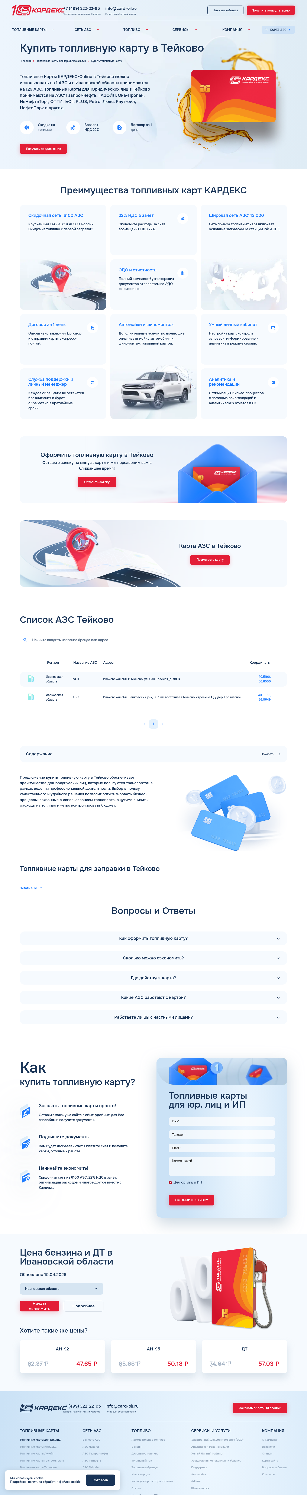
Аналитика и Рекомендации (209, 1430)
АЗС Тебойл (90, 1448)
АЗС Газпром (91, 1455)
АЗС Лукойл (91, 1430)
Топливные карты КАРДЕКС (40, 1430)
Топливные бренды (144, 1448)
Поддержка (197, 1448)
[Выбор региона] (61, 1274)
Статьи (135, 1467)
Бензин (135, 1430)
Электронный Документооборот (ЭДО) (217, 1424)
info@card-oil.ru (143, 8)
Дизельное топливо (144, 1436)
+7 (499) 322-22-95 (103, 8)
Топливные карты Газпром (39, 1455)
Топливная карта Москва (38, 1461)
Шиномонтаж (198, 1467)
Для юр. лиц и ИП (188, 1168)
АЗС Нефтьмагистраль (99, 1467)
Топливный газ (140, 1442)
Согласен (100, 1480)
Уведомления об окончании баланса (215, 1442)
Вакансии (267, 1430)
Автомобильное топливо (148, 1424)
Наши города (139, 1455)
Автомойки (197, 1455)
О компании (269, 1424)
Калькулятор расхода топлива (152, 1461)
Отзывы (265, 1436)
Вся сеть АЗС (92, 1424)
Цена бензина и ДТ (143, 1473)
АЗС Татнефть (92, 1442)
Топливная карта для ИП (38, 1467)
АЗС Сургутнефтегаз (97, 1461)
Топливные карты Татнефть (40, 1448)
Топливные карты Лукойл (38, 1436)
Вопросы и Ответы (273, 1448)
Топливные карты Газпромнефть (43, 1442)
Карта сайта (269, 1442)
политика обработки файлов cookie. (54, 1482)
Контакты (267, 1455)
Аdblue (194, 1461)
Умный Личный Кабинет (206, 1436)
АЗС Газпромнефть (96, 1436)
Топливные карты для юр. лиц (42, 1424)
